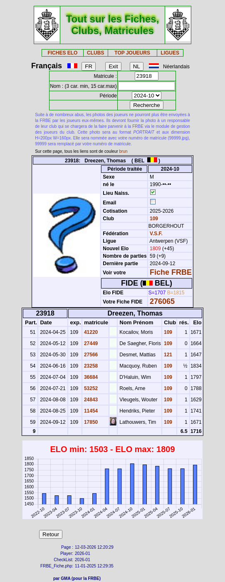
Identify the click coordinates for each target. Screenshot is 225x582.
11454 (90, 411)
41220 (90, 332)
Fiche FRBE (171, 272)
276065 (162, 301)
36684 (90, 377)
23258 (90, 366)
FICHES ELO (62, 53)
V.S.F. (156, 233)
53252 (90, 388)
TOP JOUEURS (132, 53)
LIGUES (170, 53)
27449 (90, 343)
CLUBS (95, 53)
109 (153, 218)
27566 (90, 355)
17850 (90, 422)
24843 (90, 400)
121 (167, 355)
